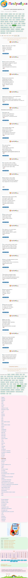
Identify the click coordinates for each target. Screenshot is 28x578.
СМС (2, 513)
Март (11, 561)
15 (10, 39)
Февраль (25, 560)
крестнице (11, 21)
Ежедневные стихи (5, 506)
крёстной (2, 21)
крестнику (16, 21)
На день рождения (4, 499)
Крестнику (3, 437)
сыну (5, 376)
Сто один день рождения (6, 485)
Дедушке (3, 415)
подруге (9, 374)
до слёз (24, 25)
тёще (1, 23)
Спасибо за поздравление (10, 391)
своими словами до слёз (4, 27)
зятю (12, 23)
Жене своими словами (5, 421)
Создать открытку (6, 53)
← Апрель (12, 558)
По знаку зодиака (4, 469)
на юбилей (23, 23)
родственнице (3, 393)
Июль (2, 560)
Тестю (2, 441)
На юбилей (3, 449)
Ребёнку (3, 478)
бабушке (22, 15)
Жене (2, 420)
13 (25, 368)
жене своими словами (16, 17)
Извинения (3, 519)
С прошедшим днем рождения (7, 476)
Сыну (2, 406)
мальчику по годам (11, 15)
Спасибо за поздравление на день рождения (9, 484)
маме (21, 374)
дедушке (2, 17)
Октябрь (12, 560)
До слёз (2, 462)
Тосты (2, 514)
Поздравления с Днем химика (8, 544)
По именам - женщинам (5, 452)
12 (23, 368)
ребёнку (22, 29)
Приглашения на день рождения (7, 482)
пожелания (14, 25)
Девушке (3, 453)
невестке (8, 23)
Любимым (3, 475)
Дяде (2, 418)
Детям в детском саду (5, 488)
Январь (22, 560)
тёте (5, 17)
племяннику (23, 19)
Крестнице (3, 435)
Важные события (4, 500)
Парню (2, 466)
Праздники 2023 (4, 564)
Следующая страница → (14, 366)
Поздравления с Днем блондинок (9, 547)
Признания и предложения (6, 508)
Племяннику (3, 430)
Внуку (2, 427)
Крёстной (3, 432)
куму (10, 393)
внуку (14, 19)
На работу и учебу (4, 502)
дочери (2, 376)
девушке (2, 25)
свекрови (15, 23)
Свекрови (3, 446)
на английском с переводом (5, 29)
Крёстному (3, 433)
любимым (12, 29)
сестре (16, 15)
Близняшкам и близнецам (6, 479)
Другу (2, 467)
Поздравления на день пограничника (9, 540)
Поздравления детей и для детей (7, 511)
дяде (8, 17)
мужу (22, 17)
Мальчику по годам (5, 409)
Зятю (2, 444)
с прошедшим (17, 29)
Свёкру (2, 447)
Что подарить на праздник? (6, 565)
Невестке (3, 443)
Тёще (2, 440)
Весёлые (3, 461)
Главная (2, 11)
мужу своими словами (4, 19)
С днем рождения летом (6, 481)
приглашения (3, 391)
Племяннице (3, 429)
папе (23, 374)
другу (14, 27)
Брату (2, 412)
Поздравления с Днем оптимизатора (9, 543)
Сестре (2, 411)
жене (11, 17)
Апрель (14, 561)
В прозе (2, 456)
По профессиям (4, 510)
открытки (6, 35)
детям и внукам (21, 21)
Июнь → (16, 558)
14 (8, 39)
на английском (18, 27)
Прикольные (3, 459)
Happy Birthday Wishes (5, 487)
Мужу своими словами (5, 424)
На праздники (4, 503)
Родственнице (4, 490)
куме (7, 393)
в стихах (6, 25)
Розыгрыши (3, 517)
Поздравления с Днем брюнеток (9, 541)
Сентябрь (8, 560)
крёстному (6, 21)
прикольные (19, 25)
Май (14, 551)
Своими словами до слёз (6, 464)
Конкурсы (3, 516)
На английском (4, 472)
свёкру (19, 23)
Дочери (2, 404)
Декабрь (18, 560)
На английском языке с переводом (7, 473)
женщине (12, 374)
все (1, 35)
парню (11, 27)
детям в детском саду (19, 391)
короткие (16, 35)
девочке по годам (3, 15)
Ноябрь (15, 560)
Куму (2, 495)
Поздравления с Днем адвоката (9, 546)
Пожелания (4, 458)
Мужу (2, 423)
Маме (2, 401)
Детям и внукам (4, 438)
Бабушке (3, 414)
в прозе (10, 25)
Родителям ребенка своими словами (8, 491)
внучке (10, 19)
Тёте (2, 417)
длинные (11, 35)
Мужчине (3, 400)
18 (17, 39)
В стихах (3, 455)
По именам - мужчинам (5, 450)
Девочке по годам (4, 407)
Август (5, 560)
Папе (2, 403)
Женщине (3, 398)
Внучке (2, 426)
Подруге (3, 397)
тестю (5, 23)
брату (19, 15)
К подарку (3, 470)
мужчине (17, 374)
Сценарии (3, 520)
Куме (2, 493)
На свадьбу (3, 505)
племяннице (18, 19)
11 (21, 368)
